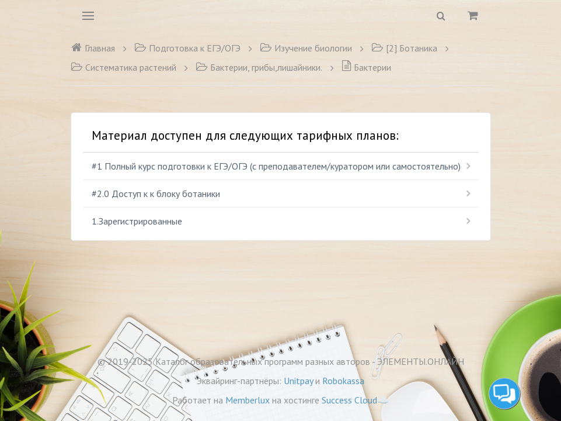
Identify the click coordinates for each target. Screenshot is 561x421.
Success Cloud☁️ (355, 400)
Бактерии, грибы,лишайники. (259, 67)
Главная (93, 48)
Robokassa (343, 381)
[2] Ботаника (404, 48)
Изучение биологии (306, 48)
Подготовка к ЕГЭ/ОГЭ (187, 48)
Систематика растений (123, 67)
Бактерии (366, 67)
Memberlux (247, 400)
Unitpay (298, 381)
